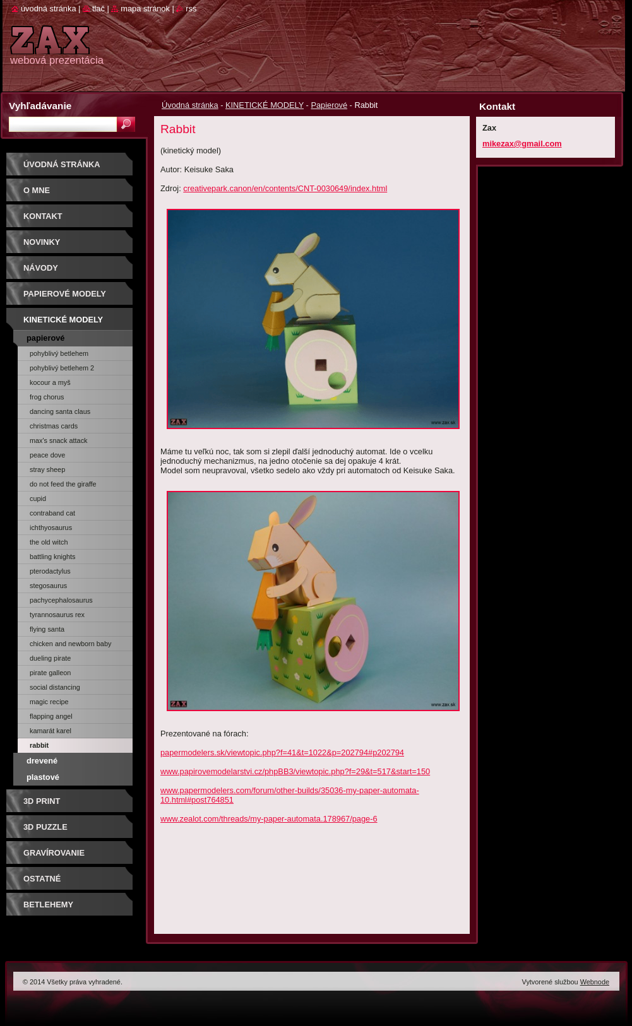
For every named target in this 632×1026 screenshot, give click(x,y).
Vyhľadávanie (40, 105)
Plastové (43, 777)
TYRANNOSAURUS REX (57, 614)
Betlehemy (48, 904)
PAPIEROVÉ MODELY (64, 293)
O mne (36, 190)
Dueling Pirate (50, 658)
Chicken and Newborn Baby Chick (70, 645)
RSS (191, 8)
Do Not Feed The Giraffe (63, 484)
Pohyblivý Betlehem (59, 353)
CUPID (38, 498)
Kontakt (43, 216)
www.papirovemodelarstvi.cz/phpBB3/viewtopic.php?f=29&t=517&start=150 (295, 771)
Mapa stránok (145, 8)
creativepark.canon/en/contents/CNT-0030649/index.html (285, 188)
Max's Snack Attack (59, 440)
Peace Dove (47, 455)
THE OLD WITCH (49, 542)
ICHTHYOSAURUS (51, 527)
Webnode (594, 982)
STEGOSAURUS (48, 585)
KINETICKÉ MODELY (264, 105)
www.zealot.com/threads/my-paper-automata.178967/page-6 (269, 818)
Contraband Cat (52, 513)
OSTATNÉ (42, 878)
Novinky (41, 242)
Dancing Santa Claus (60, 411)
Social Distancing (55, 687)
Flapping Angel (51, 716)
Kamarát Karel (50, 730)
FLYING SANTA (47, 629)
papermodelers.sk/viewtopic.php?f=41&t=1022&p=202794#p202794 (282, 752)
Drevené (42, 760)
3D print (41, 801)
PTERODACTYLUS (50, 571)
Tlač (98, 8)
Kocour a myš (50, 382)
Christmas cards (54, 426)
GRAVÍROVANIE (54, 853)
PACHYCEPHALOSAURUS (61, 600)
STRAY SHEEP (47, 469)
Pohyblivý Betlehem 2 (62, 368)
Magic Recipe (49, 701)
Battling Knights (53, 556)
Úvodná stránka (190, 105)
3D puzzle (45, 827)
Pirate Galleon (50, 672)
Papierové (329, 105)
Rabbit (39, 745)
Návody (40, 268)
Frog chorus (47, 397)
